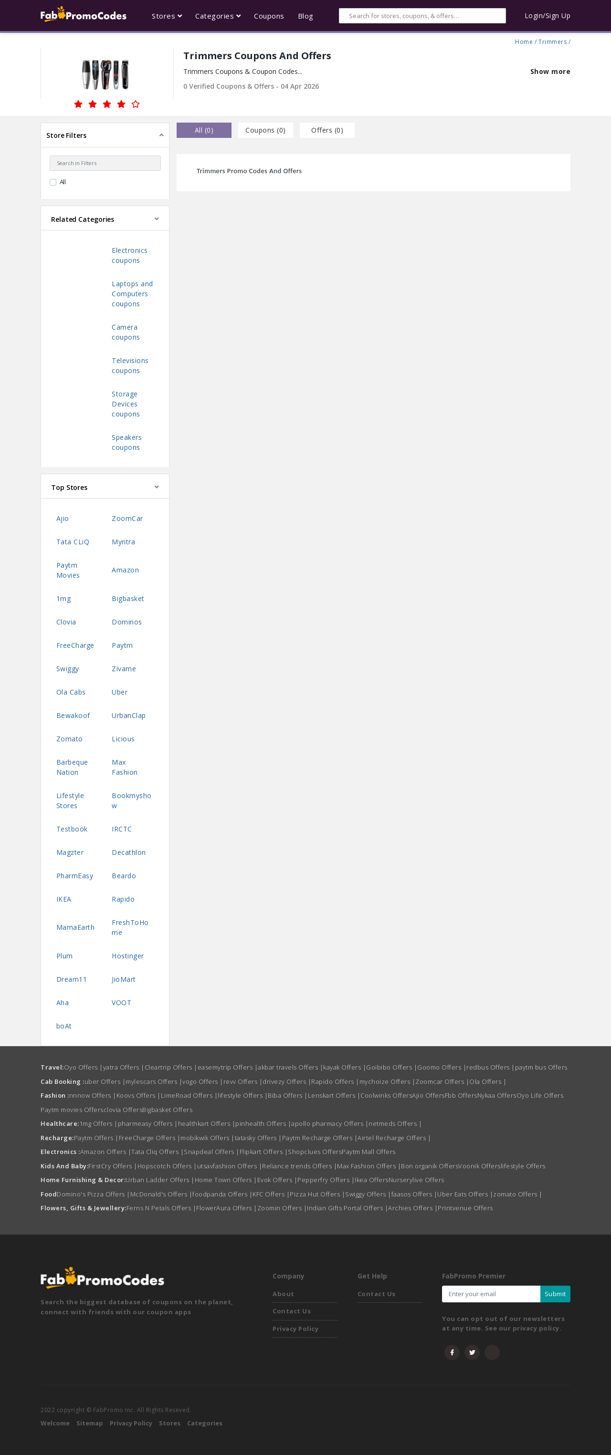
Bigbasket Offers (167, 1109)
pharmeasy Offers (148, 1123)
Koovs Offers (138, 1095)
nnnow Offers (92, 1095)
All (63, 181)
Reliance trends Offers (299, 1166)
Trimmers (552, 40)
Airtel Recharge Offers (394, 1137)
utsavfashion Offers (230, 1166)
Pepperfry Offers (326, 1179)
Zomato (69, 738)
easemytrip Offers (228, 1067)
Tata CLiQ (73, 541)
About (284, 1293)
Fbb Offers (461, 1095)
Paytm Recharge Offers (320, 1137)
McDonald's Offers (161, 1194)
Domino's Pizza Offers (93, 1194)
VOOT (121, 1002)
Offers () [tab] (327, 130)
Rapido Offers (335, 1081)
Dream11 (71, 979)
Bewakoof (73, 715)
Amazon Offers (106, 1151)
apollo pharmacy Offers (330, 1123)
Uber (119, 691)
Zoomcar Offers (442, 1081)
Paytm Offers (96, 1137)
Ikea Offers (372, 1179)
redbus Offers (490, 1067)
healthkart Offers (207, 1123)
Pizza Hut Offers (317, 1194)
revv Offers (243, 1081)
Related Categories (82, 219)
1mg (63, 598)
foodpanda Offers (222, 1194)
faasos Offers (414, 1194)
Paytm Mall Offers (369, 1151)
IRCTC (122, 828)
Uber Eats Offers (465, 1194)
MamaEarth (75, 927)
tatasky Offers (258, 1137)
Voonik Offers (479, 1166)
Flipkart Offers (264, 1151)
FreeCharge (75, 645)
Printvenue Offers (465, 1208)
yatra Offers (124, 1067)
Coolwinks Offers (386, 1095)
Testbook (72, 828)
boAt (64, 1025)
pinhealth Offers (263, 1123)
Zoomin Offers (282, 1208)
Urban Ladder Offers (160, 1179)
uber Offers (105, 1081)
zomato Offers (518, 1194)
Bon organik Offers (429, 1166)
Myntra (123, 541)
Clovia (66, 621)
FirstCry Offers (112, 1166)
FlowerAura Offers (226, 1208)
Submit (555, 1293)
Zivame (124, 668)
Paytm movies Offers (72, 1109)
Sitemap (89, 1423)
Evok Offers (277, 1179)
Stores (169, 1423)
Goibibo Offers (391, 1067)
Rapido (123, 899)
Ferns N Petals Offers (161, 1208)
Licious (123, 738)
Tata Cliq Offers (157, 1151)
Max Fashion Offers (369, 1166)
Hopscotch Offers (167, 1166)
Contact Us (292, 1311)
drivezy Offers (287, 1081)
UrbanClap (129, 715)
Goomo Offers (441, 1067)
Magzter (70, 852)
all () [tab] (204, 130)
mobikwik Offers (207, 1137)
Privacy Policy (295, 1328)
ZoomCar (127, 518)
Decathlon (129, 852)
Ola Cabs (71, 691)
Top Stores (69, 487)
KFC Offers (271, 1194)
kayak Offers (344, 1067)
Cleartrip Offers (171, 1067)
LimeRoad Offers (189, 1095)
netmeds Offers (395, 1123)
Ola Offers (487, 1081)
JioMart (124, 979)
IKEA (64, 899)
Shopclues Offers (315, 1151)
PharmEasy (75, 875)
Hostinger (128, 955)
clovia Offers (123, 1109)
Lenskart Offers (334, 1095)
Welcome (55, 1423)
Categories (204, 1423)
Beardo (124, 875)
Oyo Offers (83, 1067)
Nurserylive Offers (416, 1179)
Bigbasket (128, 598)
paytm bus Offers (541, 1067)
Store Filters (66, 135)
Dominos (127, 621)
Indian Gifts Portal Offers (347, 1208)
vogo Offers (202, 1081)
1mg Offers (98, 1123)
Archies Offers (413, 1208)
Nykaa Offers (496, 1095)
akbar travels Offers (290, 1067)
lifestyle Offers (243, 1095)
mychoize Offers (387, 1081)
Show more (550, 71)
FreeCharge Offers (150, 1137)
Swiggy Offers (368, 1194)
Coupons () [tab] (265, 130)
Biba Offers (288, 1095)
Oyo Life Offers (540, 1095)
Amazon (125, 569)
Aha (62, 1002)
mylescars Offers (154, 1081)
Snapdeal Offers (212, 1151)
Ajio (62, 518)
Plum (64, 955)
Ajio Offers (428, 1095)
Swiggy (67, 668)
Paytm (122, 645)
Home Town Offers (226, 1179)
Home (524, 40)
